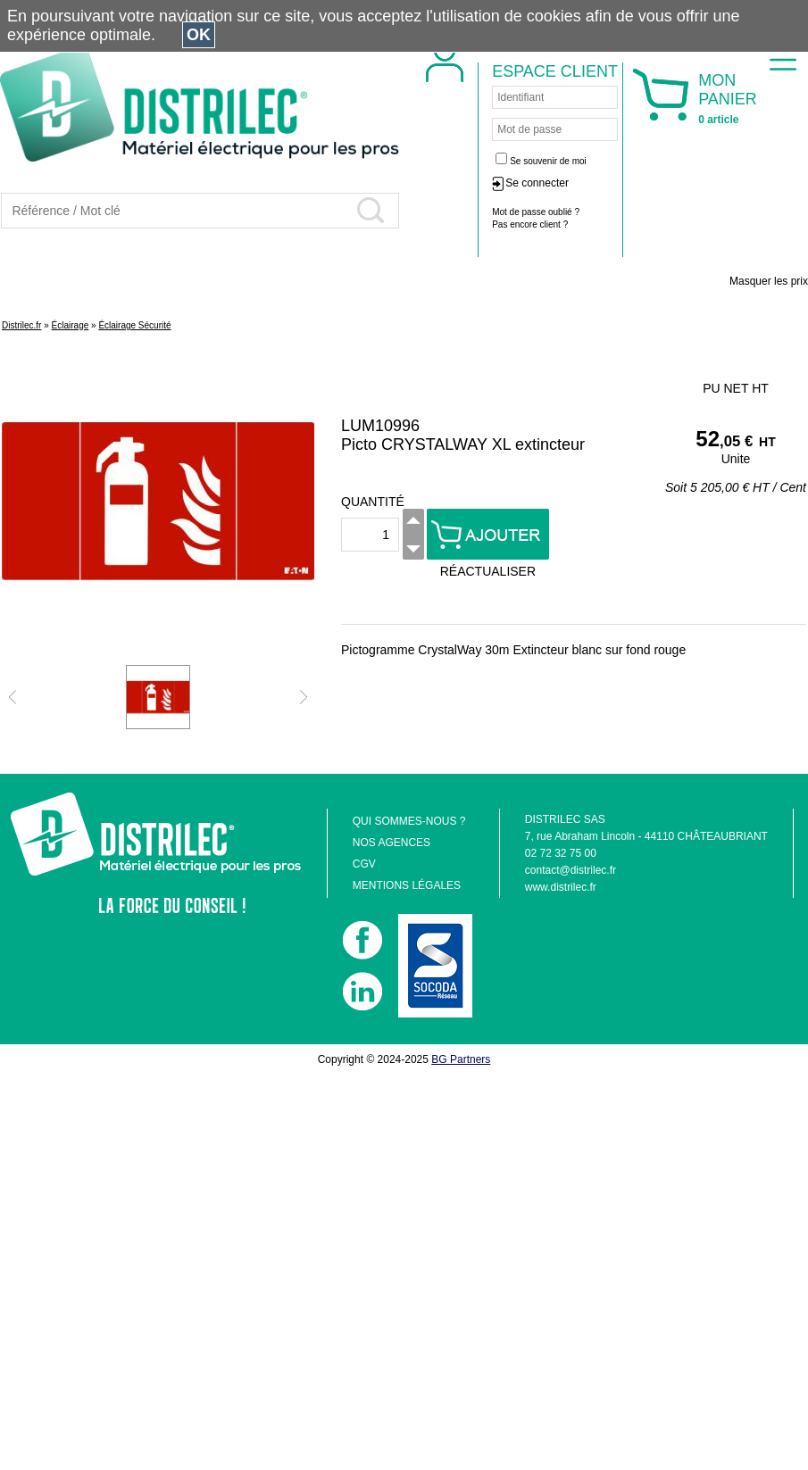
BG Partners (460, 1059)
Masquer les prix (768, 281)
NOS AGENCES (391, 842)
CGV (364, 864)
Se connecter (537, 183)
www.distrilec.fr (560, 887)
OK (199, 35)
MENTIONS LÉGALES (407, 885)
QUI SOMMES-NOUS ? (409, 821)
